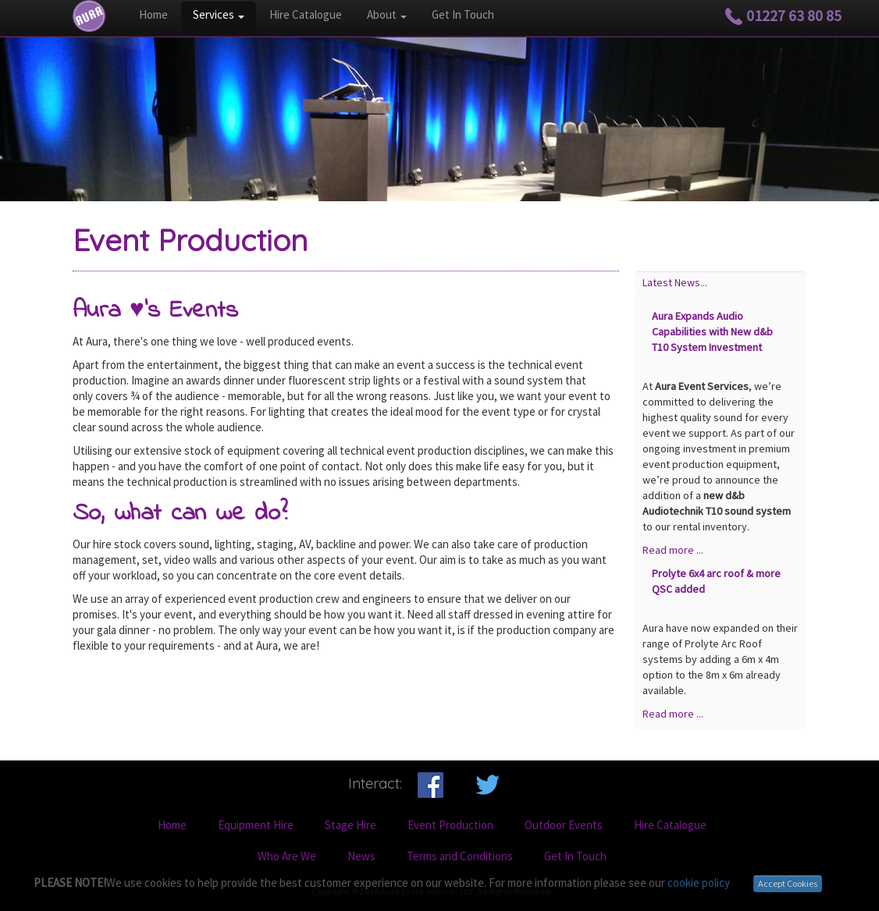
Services (218, 14)
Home (153, 14)
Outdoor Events (564, 824)
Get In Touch (463, 14)
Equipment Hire (256, 824)
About (387, 14)
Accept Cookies (787, 883)
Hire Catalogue (305, 14)
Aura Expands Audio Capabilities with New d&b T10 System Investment (712, 331)
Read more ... (672, 550)
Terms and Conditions (460, 856)
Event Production (450, 824)
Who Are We (287, 856)
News (361, 856)
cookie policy (698, 882)
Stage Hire (350, 824)
